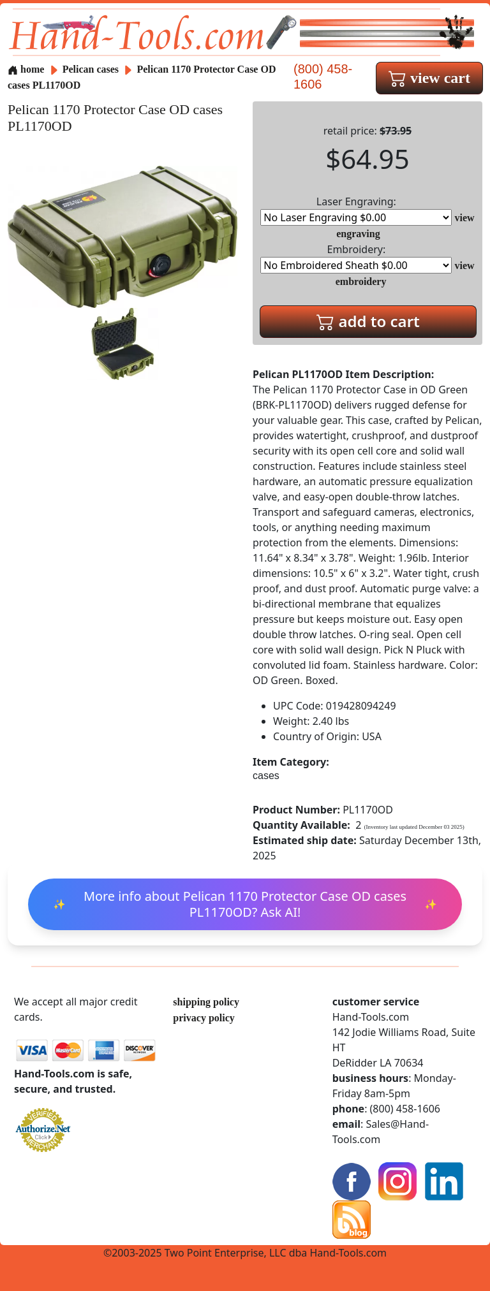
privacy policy (203, 1017)
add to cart (368, 321)
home (26, 69)
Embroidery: (356, 258)
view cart (429, 78)
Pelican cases (91, 69)
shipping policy (206, 1001)
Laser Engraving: (356, 210)
